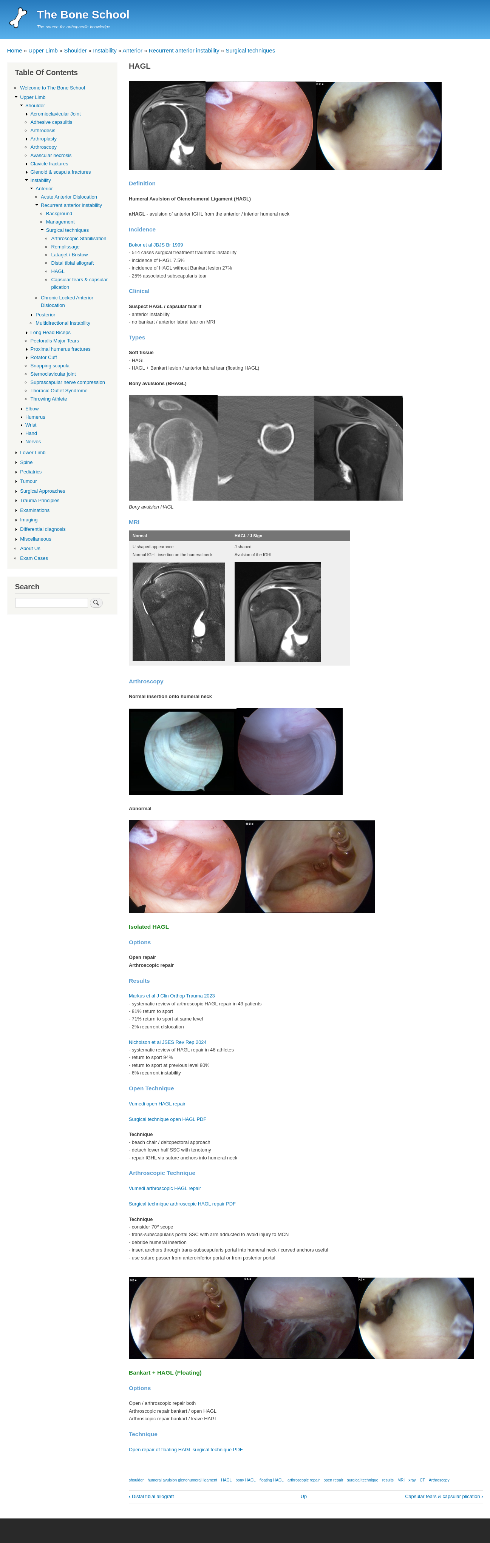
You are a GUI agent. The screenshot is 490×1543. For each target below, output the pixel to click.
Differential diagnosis (43, 529)
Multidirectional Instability (63, 323)
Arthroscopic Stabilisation (78, 238)
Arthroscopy (439, 1480)
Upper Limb (43, 50)
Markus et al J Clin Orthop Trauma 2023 (172, 996)
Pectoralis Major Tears (55, 341)
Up (304, 1496)
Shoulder (75, 50)
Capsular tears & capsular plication (444, 1496)
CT (422, 1480)
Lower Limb (32, 452)
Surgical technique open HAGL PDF (167, 1119)
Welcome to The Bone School (52, 88)
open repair (333, 1480)
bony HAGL (246, 1480)
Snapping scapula (50, 365)
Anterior (133, 50)
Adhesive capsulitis (52, 122)
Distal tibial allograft (151, 1496)
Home (14, 50)
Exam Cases (34, 558)
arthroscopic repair (304, 1480)
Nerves (33, 441)
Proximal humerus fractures (61, 349)
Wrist (30, 425)
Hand (31, 433)
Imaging (28, 520)
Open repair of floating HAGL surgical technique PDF (186, 1449)
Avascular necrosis (51, 155)
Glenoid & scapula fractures (61, 172)
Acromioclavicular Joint (56, 114)
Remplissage (65, 247)
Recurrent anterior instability (184, 50)
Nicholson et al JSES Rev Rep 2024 (168, 1042)
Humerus (35, 417)
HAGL (226, 1480)
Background (59, 213)
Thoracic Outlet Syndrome (59, 390)
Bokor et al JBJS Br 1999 (156, 245)
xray (412, 1480)
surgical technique (363, 1480)
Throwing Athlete (49, 399)
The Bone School (83, 14)
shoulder (136, 1480)
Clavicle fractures (49, 163)
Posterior (45, 315)
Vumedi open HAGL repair (157, 1104)
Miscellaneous (35, 539)
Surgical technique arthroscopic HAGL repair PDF (182, 1204)
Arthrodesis (43, 130)
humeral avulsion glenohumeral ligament (182, 1480)
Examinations (34, 510)
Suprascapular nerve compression (68, 382)
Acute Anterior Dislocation (69, 197)
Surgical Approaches (42, 491)
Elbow (32, 409)
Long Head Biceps (51, 332)
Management (60, 222)
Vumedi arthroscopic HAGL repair (165, 1188)
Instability (105, 50)
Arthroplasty (44, 139)
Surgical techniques (250, 50)
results (388, 1480)
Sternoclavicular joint (53, 374)
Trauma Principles (39, 500)
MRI (401, 1480)
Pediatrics (31, 472)
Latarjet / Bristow (69, 254)
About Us (30, 548)
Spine (26, 462)
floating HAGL (272, 1480)
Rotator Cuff (44, 357)
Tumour (28, 481)
